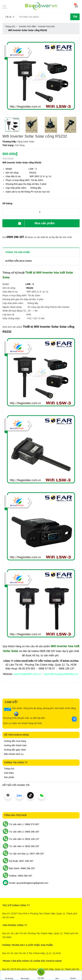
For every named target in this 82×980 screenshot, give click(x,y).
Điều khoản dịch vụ (14, 754)
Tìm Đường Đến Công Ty (9, 975)
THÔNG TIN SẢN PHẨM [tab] (17, 252)
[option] (12, 125)
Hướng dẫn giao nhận (15, 749)
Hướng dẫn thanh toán (15, 745)
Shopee (73, 975)
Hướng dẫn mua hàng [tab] (18, 261)
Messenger (25, 975)
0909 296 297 (15, 237)
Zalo (57, 975)
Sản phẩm (9, 777)
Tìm (75, 16)
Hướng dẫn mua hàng (15, 741)
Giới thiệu (9, 773)
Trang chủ (9, 768)
